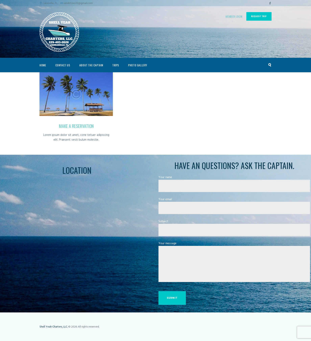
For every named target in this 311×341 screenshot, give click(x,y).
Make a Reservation (76, 126)
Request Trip (259, 16)
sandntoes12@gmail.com (78, 3)
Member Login (234, 16)
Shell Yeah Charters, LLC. (53, 327)
